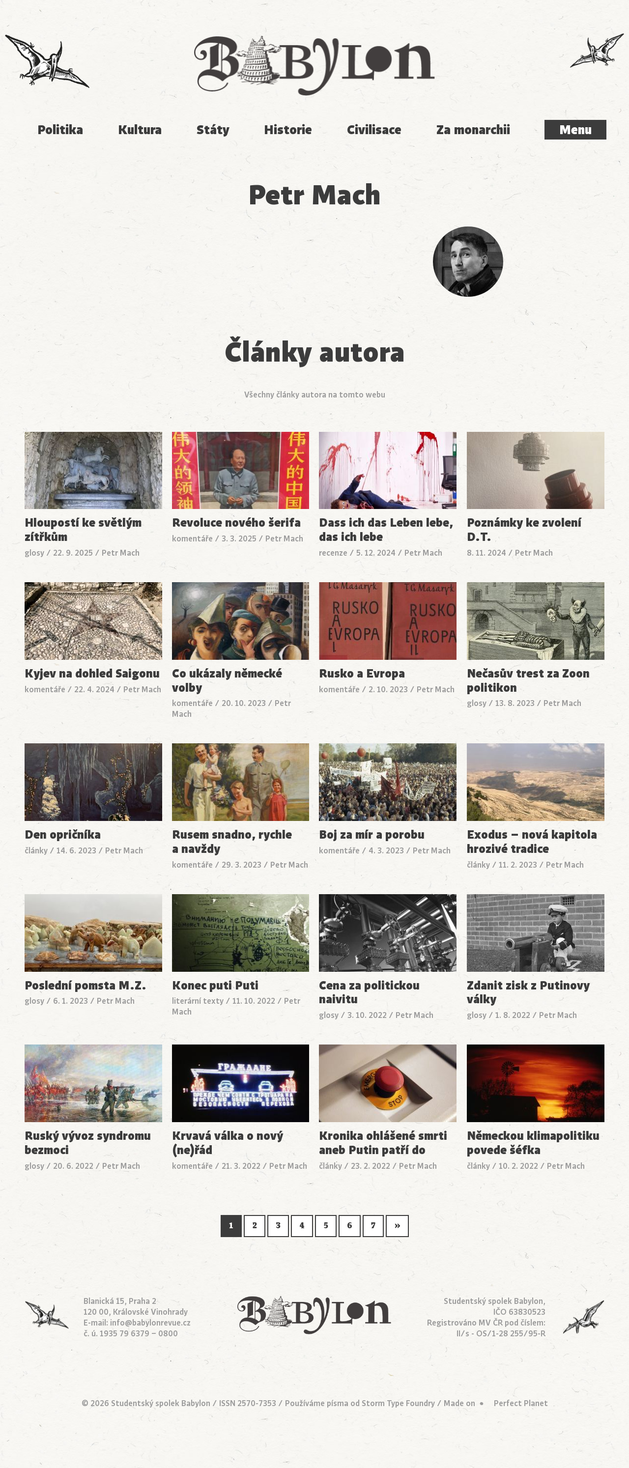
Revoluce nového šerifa (236, 523)
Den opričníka (63, 835)
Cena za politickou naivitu (369, 993)
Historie (288, 130)
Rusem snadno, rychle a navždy (232, 842)
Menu (575, 130)
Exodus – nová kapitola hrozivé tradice (532, 842)
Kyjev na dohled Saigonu (92, 674)
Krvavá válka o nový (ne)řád (227, 1143)
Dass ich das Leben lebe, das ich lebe (386, 530)
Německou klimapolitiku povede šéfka (533, 1143)
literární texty (198, 1001)
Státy (213, 130)
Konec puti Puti (215, 986)
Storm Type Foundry (398, 1403)
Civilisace (374, 130)
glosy (34, 553)
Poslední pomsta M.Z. (85, 986)
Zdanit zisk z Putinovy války (528, 993)
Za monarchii (473, 130)
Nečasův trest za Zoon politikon (528, 681)
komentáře (192, 539)
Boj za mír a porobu (372, 835)
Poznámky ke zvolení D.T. (524, 530)
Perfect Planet (521, 1403)
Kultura (140, 130)
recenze (333, 553)
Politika (60, 130)
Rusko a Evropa (362, 674)
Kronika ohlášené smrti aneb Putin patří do (383, 1143)
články (36, 851)
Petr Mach (121, 553)
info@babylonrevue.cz (150, 1323)
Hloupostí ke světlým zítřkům (83, 530)
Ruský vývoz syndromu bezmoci (88, 1143)
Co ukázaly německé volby (227, 681)
